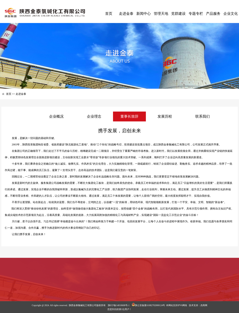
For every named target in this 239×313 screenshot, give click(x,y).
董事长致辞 (129, 116)
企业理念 (94, 116)
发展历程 (165, 116)
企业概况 (56, 116)
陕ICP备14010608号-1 (118, 305)
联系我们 (202, 116)
